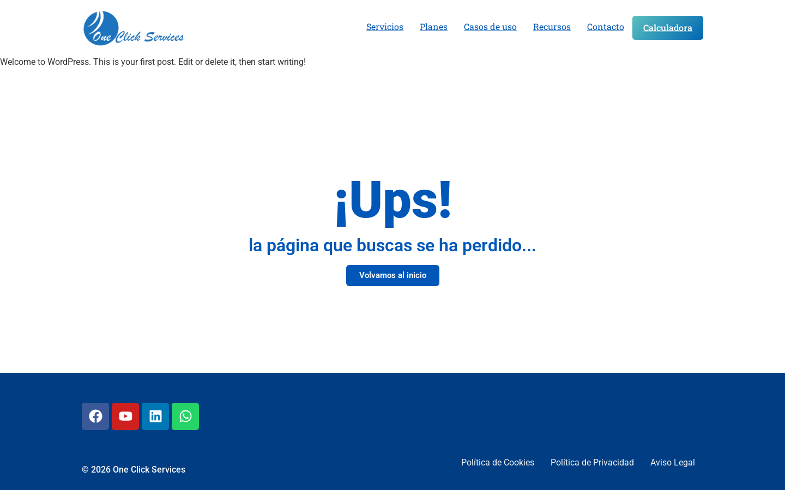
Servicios (384, 26)
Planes (434, 26)
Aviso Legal (672, 462)
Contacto (605, 26)
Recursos (552, 26)
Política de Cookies (497, 462)
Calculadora (667, 27)
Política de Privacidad (592, 462)
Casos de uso (490, 26)
